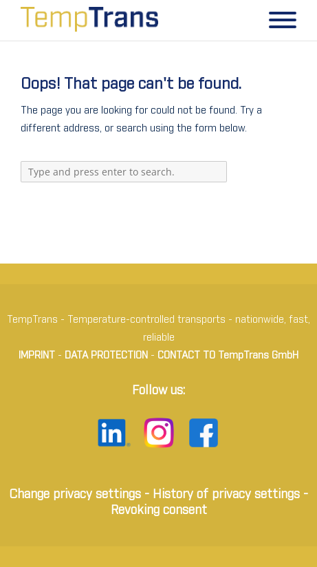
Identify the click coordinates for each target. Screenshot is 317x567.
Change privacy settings (75, 495)
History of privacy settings (226, 495)
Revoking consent (159, 510)
